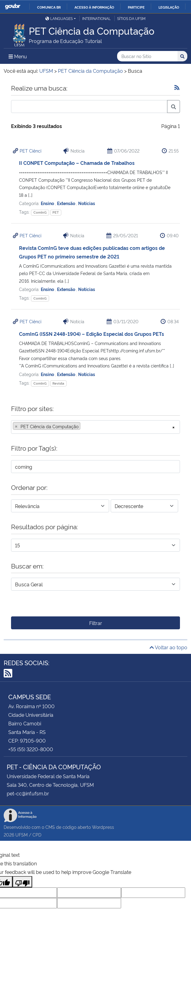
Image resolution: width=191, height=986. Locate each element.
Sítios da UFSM (131, 18)
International (96, 18)
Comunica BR (49, 7)
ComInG (40, 212)
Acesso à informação (94, 7)
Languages (59, 18)
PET (55, 212)
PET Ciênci (30, 150)
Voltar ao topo (168, 647)
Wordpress (103, 827)
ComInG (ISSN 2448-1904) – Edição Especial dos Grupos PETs (91, 333)
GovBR (12, 7)
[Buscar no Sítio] (147, 56)
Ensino (48, 203)
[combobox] (95, 427)
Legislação (169, 7)
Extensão (66, 203)
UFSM (21, 834)
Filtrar (95, 622)
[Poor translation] (22, 881)
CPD (36, 834)
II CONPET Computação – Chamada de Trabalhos (77, 162)
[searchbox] (84, 426)
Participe (136, 7)
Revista (58, 383)
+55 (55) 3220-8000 (30, 749)
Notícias (86, 203)
